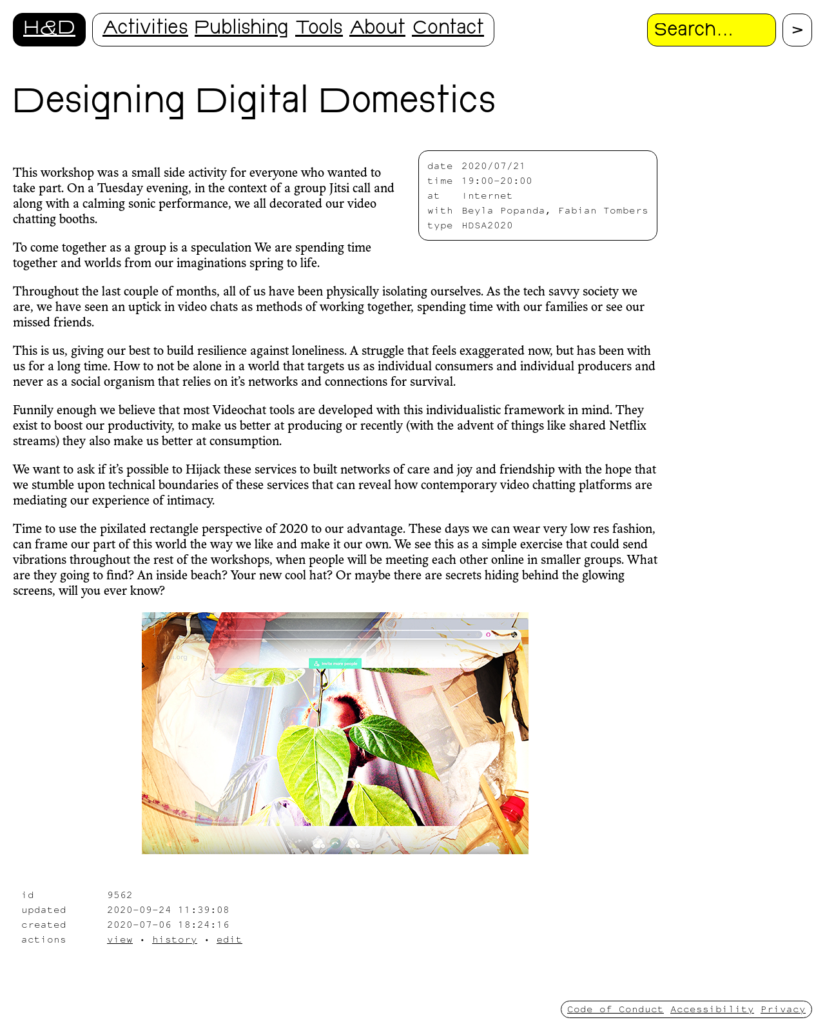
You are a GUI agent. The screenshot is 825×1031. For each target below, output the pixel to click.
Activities (145, 29)
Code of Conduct (615, 1009)
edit (229, 939)
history (174, 939)
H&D (49, 29)
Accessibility (712, 1009)
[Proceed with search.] (797, 30)
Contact (448, 29)
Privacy (783, 1009)
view (120, 939)
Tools (319, 29)
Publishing (242, 29)
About (377, 29)
